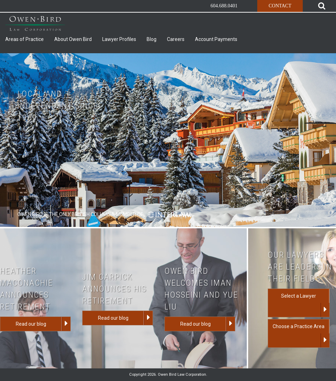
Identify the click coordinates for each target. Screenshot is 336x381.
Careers (175, 39)
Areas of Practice (24, 39)
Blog (151, 39)
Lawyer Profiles (119, 39)
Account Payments (216, 39)
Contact (279, 5)
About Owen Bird (73, 39)
